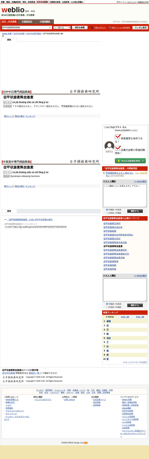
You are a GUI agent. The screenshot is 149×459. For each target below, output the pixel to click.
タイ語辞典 (126, 422)
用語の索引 (20, 116)
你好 (109, 338)
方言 (93, 392)
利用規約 (9, 408)
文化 (41, 392)
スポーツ (70, 392)
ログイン (131, 2)
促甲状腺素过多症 (111, 238)
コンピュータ (59, 390)
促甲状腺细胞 (109, 265)
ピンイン (8, 102)
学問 (111, 390)
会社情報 (96, 402)
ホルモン (27, 106)
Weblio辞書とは (12, 399)
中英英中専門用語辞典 (16, 161)
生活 (46, 392)
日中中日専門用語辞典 (16, 91)
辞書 (3, 2)
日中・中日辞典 (9, 21)
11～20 (125, 317)
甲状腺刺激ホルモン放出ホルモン (77, 106)
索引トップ (9, 116)
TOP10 (110, 317)
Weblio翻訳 (126, 408)
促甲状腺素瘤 (109, 231)
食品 (83, 392)
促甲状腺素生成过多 (113, 227)
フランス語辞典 (128, 417)
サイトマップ (11, 414)
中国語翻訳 (45, 21)
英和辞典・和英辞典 (130, 405)
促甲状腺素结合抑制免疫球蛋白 (118, 235)
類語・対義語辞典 (13, 2)
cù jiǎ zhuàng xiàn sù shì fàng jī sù (30, 102)
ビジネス (40, 390)
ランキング (30, 116)
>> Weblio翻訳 (140, 181)
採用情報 (96, 405)
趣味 (62, 392)
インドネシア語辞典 (130, 419)
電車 (69, 390)
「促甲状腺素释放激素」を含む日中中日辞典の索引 (30, 219)
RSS (86, 443)
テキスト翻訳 (109, 181)
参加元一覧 (34, 373)
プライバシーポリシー (15, 411)
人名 (88, 392)
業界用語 (49, 390)
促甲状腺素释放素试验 (114, 257)
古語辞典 (65, 2)
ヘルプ (8, 405)
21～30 (140, 317)
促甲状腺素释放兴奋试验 (115, 242)
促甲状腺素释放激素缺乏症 (116, 254)
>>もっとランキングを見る (135, 362)
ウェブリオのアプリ (43, 399)
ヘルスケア (54, 392)
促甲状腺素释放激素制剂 (115, 250)
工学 (93, 390)
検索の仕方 (10, 402)
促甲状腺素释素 (110, 261)
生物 (77, 392)
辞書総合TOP (143, 2)
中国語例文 (27, 21)
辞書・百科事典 (103, 392)
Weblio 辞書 (7, 34)
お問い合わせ (69, 399)
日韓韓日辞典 (54, 2)
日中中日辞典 (42, 2)
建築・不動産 (101, 390)
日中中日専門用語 (33, 34)
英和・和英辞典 (28, 2)
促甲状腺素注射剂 (111, 223)
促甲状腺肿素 (109, 269)
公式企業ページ (99, 399)
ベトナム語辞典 (128, 425)
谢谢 (109, 321)
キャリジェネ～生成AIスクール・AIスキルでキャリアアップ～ (133, 433)
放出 (21, 106)
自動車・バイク (79, 390)
